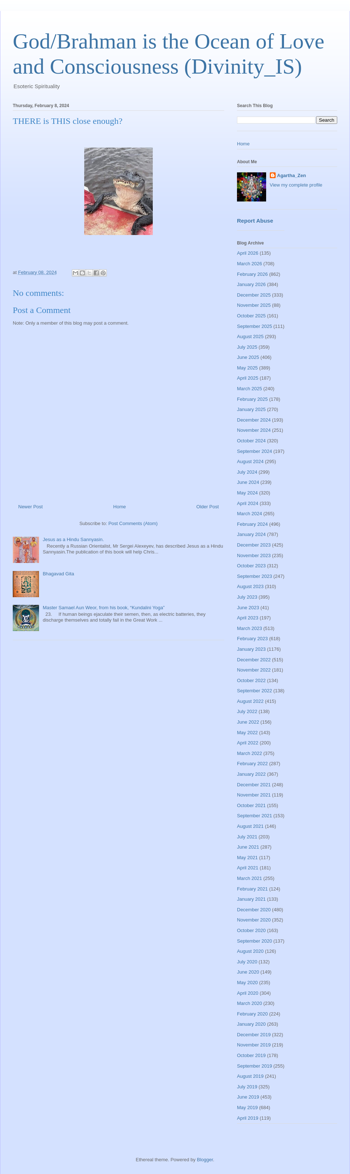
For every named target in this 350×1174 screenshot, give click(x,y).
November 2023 (254, 555)
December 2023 (254, 545)
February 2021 (252, 889)
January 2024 (251, 534)
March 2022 (249, 753)
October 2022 (251, 680)
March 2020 (249, 1003)
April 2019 (247, 1118)
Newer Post (30, 506)
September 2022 (254, 690)
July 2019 (247, 1086)
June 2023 (248, 607)
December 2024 (254, 420)
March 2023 (249, 628)
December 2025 (254, 295)
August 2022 (250, 701)
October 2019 (251, 1055)
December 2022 (254, 659)
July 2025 (247, 347)
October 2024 (251, 440)
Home (119, 506)
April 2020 (247, 993)
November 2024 (254, 430)
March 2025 (249, 388)
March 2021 (249, 878)
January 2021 (251, 899)
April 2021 (247, 867)
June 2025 (248, 357)
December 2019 (254, 1034)
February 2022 (252, 763)
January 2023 (251, 649)
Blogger (205, 1159)
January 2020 (251, 1024)
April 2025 (247, 378)
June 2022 (248, 722)
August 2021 (250, 826)
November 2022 (254, 670)
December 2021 (254, 784)
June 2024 (248, 482)
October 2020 (251, 930)
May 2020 (247, 982)
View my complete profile (296, 185)
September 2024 (254, 451)
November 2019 (254, 1045)
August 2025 (250, 336)
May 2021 (247, 857)
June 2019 (248, 1097)
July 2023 (247, 597)
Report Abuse (255, 221)
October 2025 (251, 315)
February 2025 (252, 399)
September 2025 (254, 326)
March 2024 (249, 513)
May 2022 (247, 732)
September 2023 (254, 576)
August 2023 (250, 586)
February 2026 (252, 274)
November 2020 (254, 920)
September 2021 (254, 815)
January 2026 (251, 284)
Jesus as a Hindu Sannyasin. (73, 539)
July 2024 (247, 472)
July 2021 (247, 837)
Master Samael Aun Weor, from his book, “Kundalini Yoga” (103, 607)
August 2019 (250, 1076)
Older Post (208, 506)
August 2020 (250, 951)
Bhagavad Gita (58, 573)
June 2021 (248, 847)
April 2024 (247, 503)
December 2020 (254, 909)
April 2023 (247, 618)
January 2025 (251, 409)
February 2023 (252, 638)
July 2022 (247, 711)
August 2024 (250, 461)
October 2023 (251, 565)
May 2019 (247, 1107)
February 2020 (252, 1014)
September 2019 (254, 1066)
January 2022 (251, 774)
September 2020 (254, 941)
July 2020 (247, 961)
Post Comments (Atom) (133, 523)
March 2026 (249, 263)
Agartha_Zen (291, 175)
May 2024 (247, 493)
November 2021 (254, 795)
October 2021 (251, 805)
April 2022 (247, 743)
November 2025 (254, 305)
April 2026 (247, 253)
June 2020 (248, 972)
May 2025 (247, 368)
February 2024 (252, 524)
